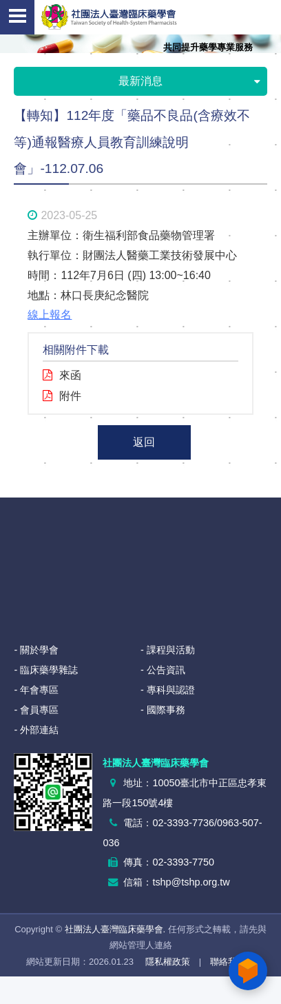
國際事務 (166, 709)
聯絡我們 (228, 961)
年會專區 (39, 689)
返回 (144, 442)
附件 (70, 396)
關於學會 (39, 649)
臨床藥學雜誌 (49, 669)
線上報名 (50, 314)
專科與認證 (171, 689)
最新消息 (189, 82)
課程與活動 (171, 649)
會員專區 (39, 709)
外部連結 (39, 729)
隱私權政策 (167, 961)
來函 (70, 375)
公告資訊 (166, 669)
